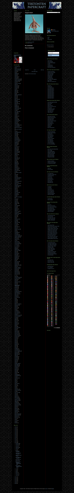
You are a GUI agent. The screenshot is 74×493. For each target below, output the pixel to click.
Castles (16, 112)
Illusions (16, 221)
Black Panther (17, 99)
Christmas (16, 119)
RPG (15, 329)
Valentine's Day (17, 399)
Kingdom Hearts (17, 229)
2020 (16, 434)
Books (16, 100)
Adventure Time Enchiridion (52, 162)
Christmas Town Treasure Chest (52, 227)
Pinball (16, 299)
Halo (15, 204)
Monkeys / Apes (17, 267)
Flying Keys (49, 85)
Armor (16, 82)
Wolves (16, 412)
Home (49, 37)
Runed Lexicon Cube (51, 261)
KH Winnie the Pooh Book (51, 163)
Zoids (15, 421)
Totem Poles (16, 383)
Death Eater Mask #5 (51, 93)
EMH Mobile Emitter (51, 119)
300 (15, 67)
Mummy (16, 276)
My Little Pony (17, 278)
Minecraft (16, 262)
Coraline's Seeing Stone (51, 249)
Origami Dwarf (18, 460)
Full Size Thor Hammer (51, 71)
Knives (16, 231)
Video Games (17, 400)
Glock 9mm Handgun (51, 194)
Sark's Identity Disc (50, 140)
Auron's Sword (50, 103)
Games (16, 184)
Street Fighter (17, 364)
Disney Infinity (17, 151)
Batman (16, 92)
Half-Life (16, 202)
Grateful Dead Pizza (51, 175)
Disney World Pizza (50, 179)
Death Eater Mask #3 (51, 95)
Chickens (16, 118)
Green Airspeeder (50, 61)
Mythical (16, 279)
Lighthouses (16, 239)
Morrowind (16, 270)
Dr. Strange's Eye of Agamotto (52, 79)
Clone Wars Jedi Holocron (51, 67)
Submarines (16, 366)
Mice (15, 260)
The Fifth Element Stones (51, 242)
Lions (15, 240)
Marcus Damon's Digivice (51, 209)
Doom (15, 155)
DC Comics (16, 141)
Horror (16, 215)
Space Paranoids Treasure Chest (52, 236)
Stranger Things (17, 363)
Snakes (16, 347)
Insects (16, 223)
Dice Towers (16, 146)
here (32, 39)
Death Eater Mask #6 (51, 92)
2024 (16, 429)
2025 (16, 428)
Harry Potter (16, 205)
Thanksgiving (17, 374)
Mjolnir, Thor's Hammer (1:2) (52, 81)
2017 (16, 438)
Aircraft (16, 71)
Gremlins (16, 193)
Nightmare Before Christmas (17, 285)
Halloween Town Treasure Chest (52, 229)
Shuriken (16, 343)
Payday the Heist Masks (51, 153)
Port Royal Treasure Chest (52, 235)
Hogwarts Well (50, 86)
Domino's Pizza (50, 180)
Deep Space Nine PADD (51, 116)
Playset (16, 306)
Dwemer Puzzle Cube (51, 262)
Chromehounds (17, 120)
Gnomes (16, 190)
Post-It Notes (17, 311)
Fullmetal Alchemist (17, 181)
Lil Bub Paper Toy (18, 459)
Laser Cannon (50, 60)
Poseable (16, 310)
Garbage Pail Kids (17, 185)
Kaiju (15, 225)
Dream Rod (49, 104)
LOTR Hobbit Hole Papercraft (18, 458)
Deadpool (16, 142)
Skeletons (16, 344)
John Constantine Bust (51, 151)
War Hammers (17, 403)
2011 (16, 479)
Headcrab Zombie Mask (51, 193)
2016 (16, 439)
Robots (16, 326)
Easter (16, 161)
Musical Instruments (18, 277)
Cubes (16, 135)
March (17, 472)
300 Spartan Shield (50, 247)
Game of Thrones (17, 183)
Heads (16, 207)
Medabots (16, 257)
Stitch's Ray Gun (50, 105)
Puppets (16, 318)
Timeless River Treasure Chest (52, 230)
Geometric (16, 186)
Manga (16, 248)
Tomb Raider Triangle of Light (52, 243)
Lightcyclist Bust (50, 137)
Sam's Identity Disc (50, 136)
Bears (15, 95)
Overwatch (16, 290)
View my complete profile (55, 31)
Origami (16, 289)
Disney (16, 150)
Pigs (15, 298)
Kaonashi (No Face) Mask (51, 252)
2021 (16, 433)
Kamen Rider (17, 226)
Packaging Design (17, 291)
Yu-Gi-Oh (16, 420)
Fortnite (16, 176)
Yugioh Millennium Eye (51, 210)
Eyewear (16, 164)
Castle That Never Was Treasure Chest (53, 226)
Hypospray (49, 126)
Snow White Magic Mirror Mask (52, 102)
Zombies (16, 422)
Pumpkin (16, 317)
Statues (16, 361)
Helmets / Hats (17, 211)
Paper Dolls (16, 292)
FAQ (48, 38)
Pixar (15, 301)
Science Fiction (17, 335)
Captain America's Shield (51, 72)
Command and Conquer (18, 127)
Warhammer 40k (17, 404)
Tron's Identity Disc (50, 141)
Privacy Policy (50, 39)
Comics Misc (16, 126)
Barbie (16, 91)
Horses (16, 216)
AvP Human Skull (50, 216)
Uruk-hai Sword (50, 198)
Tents (15, 373)
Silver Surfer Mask (50, 74)
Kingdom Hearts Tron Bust (51, 132)
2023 (16, 430)
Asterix (16, 84)
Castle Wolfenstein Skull (51, 215)
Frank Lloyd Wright (17, 177)
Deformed (16, 143)
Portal (15, 309)
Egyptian (16, 162)
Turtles (16, 394)
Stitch (15, 362)
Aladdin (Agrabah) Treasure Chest (53, 238)
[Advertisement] (33, 82)
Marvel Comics (17, 250)
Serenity (16, 338)
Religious (16, 324)
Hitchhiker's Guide (17, 213)
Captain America (17, 108)
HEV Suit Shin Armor (51, 192)
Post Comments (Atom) (32, 73)
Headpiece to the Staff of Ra (52, 251)
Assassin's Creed (17, 83)
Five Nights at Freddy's (18, 172)
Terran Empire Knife (51, 123)
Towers (16, 385)
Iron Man (16, 224)
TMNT (16, 381)
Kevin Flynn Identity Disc (51, 131)
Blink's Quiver (50, 80)
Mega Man (16, 258)
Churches (16, 121)
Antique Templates (17, 80)
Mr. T (15, 275)
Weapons (16, 408)
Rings (15, 325)
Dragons (16, 159)
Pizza (15, 302)
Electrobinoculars (50, 66)
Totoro (16, 384)
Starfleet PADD (50, 124)
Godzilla (16, 191)
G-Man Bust (49, 187)
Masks (16, 251)
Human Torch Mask (50, 73)
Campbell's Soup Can (51, 268)
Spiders (16, 355)
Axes (15, 89)
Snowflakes (16, 348)
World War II (16, 417)
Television (16, 372)
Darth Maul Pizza (50, 181)
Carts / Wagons (17, 111)
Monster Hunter (17, 268)
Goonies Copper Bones (51, 248)
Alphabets (16, 73)
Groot (15, 195)
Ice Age (16, 220)
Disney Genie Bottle (51, 211)
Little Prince (16, 241)
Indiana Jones (17, 222)
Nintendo (16, 287)
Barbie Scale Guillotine (51, 155)
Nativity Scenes (17, 281)
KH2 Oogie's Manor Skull (51, 217)
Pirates (16, 300)
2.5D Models (16, 66)
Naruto (16, 280)
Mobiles (16, 266)
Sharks (16, 339)
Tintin (15, 380)
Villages (16, 401)
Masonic (16, 252)
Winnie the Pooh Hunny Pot (52, 106)
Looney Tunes (17, 242)
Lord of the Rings (17, 243)
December (17, 443)
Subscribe (50, 55)
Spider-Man (16, 354)
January (17, 475)
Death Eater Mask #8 (51, 90)
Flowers (16, 174)
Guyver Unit (49, 204)
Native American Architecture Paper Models (19, 466)
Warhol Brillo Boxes (51, 266)
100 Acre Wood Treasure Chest (52, 237)
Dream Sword (50, 107)
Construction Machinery (18, 129)
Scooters (16, 337)
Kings (15, 230)
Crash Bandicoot (17, 132)
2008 (16, 483)
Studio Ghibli (16, 365)
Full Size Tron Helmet (51, 138)
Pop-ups (16, 308)
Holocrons (16, 214)
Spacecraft (16, 352)
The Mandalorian (17, 375)
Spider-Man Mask (50, 78)
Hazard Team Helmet (51, 118)
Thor (15, 376)
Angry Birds (16, 76)
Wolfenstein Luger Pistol (51, 152)
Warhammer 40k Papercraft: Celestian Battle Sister (18, 463)
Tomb (15, 382)
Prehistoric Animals (17, 315)
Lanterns (16, 233)
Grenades (16, 194)
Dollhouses (16, 154)
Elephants (16, 163)
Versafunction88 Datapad (51, 62)
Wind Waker (16, 409)
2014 (16, 442)
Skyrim (16, 346)
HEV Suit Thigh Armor (51, 191)
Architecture (16, 81)
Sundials (16, 367)
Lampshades (16, 232)
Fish (15, 171)
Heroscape (16, 212)
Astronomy (16, 85)
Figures (16, 169)
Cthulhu (16, 133)
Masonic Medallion (50, 250)
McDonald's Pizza (50, 182)
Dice (15, 145)
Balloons (16, 90)
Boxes (16, 102)
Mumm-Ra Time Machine (51, 205)
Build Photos (16, 103)
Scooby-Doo (16, 336)
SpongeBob (16, 356)
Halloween (16, 203)
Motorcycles (16, 271)
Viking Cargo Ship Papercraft (18, 453)
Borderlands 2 (17, 101)
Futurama (16, 182)
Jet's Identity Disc (50, 139)
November (17, 444)
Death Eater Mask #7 (51, 91)
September (17, 447)
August (17, 448)
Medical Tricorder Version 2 (52, 117)
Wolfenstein (16, 411)
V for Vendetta (17, 398)
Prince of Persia (17, 316)
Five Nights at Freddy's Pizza (52, 174)
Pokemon (16, 307)
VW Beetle (16, 402)
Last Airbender (17, 234)
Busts (15, 104)
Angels (16, 75)
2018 (16, 437)
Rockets (16, 328)
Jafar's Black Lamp (50, 111)
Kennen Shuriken (50, 169)
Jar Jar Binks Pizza (50, 173)
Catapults (16, 113)
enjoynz (46, 488)
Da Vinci (16, 136)
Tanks (15, 371)
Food (15, 175)
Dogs (15, 153)
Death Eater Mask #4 (51, 94)
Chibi (15, 117)
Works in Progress (17, 413)
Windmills (16, 410)
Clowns (16, 122)
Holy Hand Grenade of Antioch (52, 253)
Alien (15, 72)
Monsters (16, 269)
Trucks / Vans (17, 392)
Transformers (17, 389)
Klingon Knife (50, 125)
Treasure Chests (17, 390)
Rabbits (16, 319)
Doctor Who (16, 152)
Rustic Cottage (50, 150)
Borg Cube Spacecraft (51, 127)
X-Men (16, 418)
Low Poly (16, 244)
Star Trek (16, 357)
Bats (15, 93)
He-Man (16, 206)
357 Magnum (50, 186)
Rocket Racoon (17, 327)
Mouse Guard (17, 272)
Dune (15, 160)
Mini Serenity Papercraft (17, 451)
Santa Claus (16, 334)
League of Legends (17, 235)
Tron (15, 391)
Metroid (16, 259)
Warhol (16, 407)
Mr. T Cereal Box (50, 267)
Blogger (53, 488)
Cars (15, 110)
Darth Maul (16, 137)
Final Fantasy (17, 170)
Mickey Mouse (17, 261)
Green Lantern (17, 192)
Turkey (16, 393)
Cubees (16, 134)
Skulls (15, 345)
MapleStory (16, 249)
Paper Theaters (17, 293)
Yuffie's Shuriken (50, 112)
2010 (16, 480)
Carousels (16, 109)
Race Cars (16, 320)
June (16, 468)
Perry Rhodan (17, 297)
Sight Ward (49, 168)
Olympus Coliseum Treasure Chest (53, 228)
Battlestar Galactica (17, 94)
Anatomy (16, 74)
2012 (16, 478)
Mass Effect (16, 253)
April (16, 471)
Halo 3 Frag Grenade (51, 154)
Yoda (15, 419)
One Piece (16, 288)
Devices (16, 144)
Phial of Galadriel (50, 199)
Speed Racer (17, 353)
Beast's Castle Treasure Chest (52, 231)
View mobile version (34, 71)
